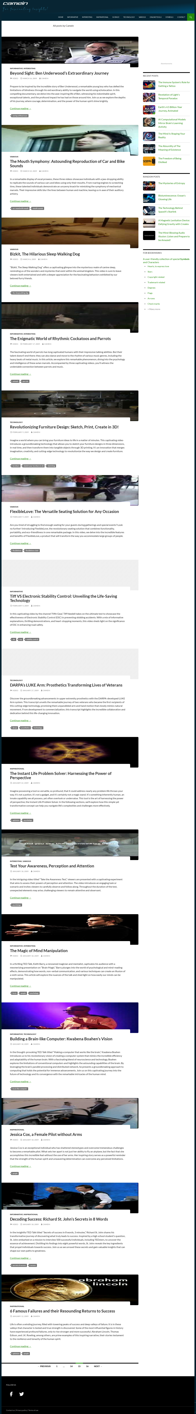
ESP (20, 639)
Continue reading (20, 108)
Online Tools (156, 17)
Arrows (151, 298)
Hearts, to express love (158, 266)
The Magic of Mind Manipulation (39, 950)
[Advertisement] (166, 43)
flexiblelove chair (32, 551)
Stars (150, 271)
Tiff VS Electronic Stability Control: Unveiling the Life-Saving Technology (63, 598)
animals (15, 381)
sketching (51, 466)
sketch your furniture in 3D (33, 466)
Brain (15, 993)
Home (60, 17)
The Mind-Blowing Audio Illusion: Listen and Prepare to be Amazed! (174, 236)
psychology (28, 820)
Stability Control (32, 639)
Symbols (169, 17)
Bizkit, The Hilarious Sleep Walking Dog (45, 254)
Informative (72, 17)
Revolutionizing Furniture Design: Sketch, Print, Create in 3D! (64, 426)
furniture (16, 466)
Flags (150, 293)
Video (15, 78)
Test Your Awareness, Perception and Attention (52, 865)
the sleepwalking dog (20, 293)
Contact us (10, 1410)
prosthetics (25, 728)
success (33, 1265)
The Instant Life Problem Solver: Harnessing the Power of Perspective (60, 775)
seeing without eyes (20, 116)
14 (71, 1366)
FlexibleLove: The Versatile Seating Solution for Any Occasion (64, 511)
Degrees (151, 287)
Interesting (87, 17)
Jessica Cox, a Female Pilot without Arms (46, 1134)
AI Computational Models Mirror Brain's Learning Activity (172, 123)
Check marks (154, 303)
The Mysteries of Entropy (171, 183)
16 (87, 1366)
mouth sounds (38, 208)
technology (38, 728)
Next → (98, 1366)
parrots (25, 381)
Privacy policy (21, 1410)
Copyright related (156, 277)
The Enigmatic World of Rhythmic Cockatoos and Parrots (60, 338)
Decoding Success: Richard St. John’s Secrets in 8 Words (59, 1219)
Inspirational (102, 17)
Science (115, 17)
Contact (181, 17)
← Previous (44, 1366)
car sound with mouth (20, 208)
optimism (16, 820)
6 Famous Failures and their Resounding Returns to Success (62, 1311)
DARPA (15, 728)
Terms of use (33, 1410)
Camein (44, 78)
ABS (14, 639)
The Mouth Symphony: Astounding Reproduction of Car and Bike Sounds (67, 163)
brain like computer (20, 1089)
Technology (129, 17)
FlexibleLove (17, 551)
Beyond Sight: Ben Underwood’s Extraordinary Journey (59, 73)
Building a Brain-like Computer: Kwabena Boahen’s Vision (61, 1038)
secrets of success (19, 1265)
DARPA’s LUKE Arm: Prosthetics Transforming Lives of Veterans (66, 685)
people (23, 993)
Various (142, 17)
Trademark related (156, 282)
